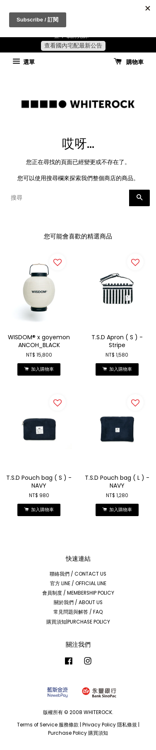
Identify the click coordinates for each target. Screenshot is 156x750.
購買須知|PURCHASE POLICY (78, 622)
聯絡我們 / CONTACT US (78, 574)
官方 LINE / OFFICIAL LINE (78, 583)
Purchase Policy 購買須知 (78, 733)
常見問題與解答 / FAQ (78, 612)
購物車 (129, 61)
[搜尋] (67, 198)
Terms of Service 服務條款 (48, 724)
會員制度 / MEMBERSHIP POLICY (78, 593)
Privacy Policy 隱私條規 (109, 724)
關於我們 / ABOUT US (78, 602)
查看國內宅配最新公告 (73, 45)
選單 (23, 61)
